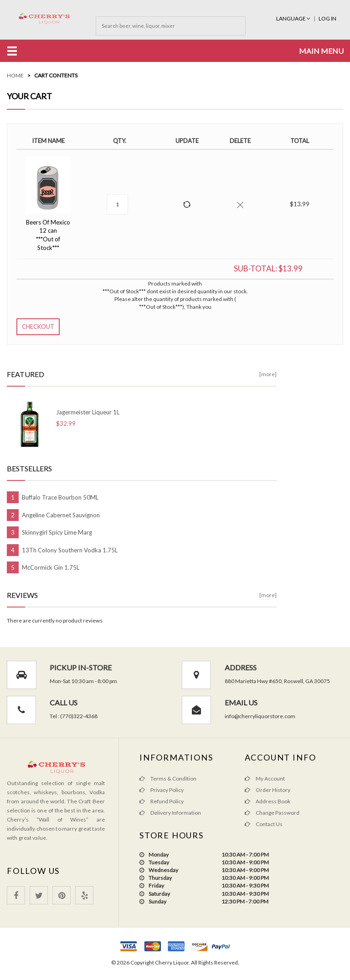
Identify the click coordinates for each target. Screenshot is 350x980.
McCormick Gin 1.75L (50, 567)
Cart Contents (55, 75)
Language (293, 18)
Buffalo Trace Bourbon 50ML (60, 497)
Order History (267, 789)
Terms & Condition (167, 778)
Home (15, 75)
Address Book (267, 801)
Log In (327, 18)
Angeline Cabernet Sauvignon (61, 515)
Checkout (38, 326)
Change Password (272, 812)
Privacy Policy (161, 789)
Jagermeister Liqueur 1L (87, 412)
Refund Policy (161, 801)
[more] (268, 374)
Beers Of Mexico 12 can (48, 235)
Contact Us (264, 824)
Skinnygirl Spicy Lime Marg (57, 532)
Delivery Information (170, 812)
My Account (265, 778)
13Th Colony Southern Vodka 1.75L (70, 550)
